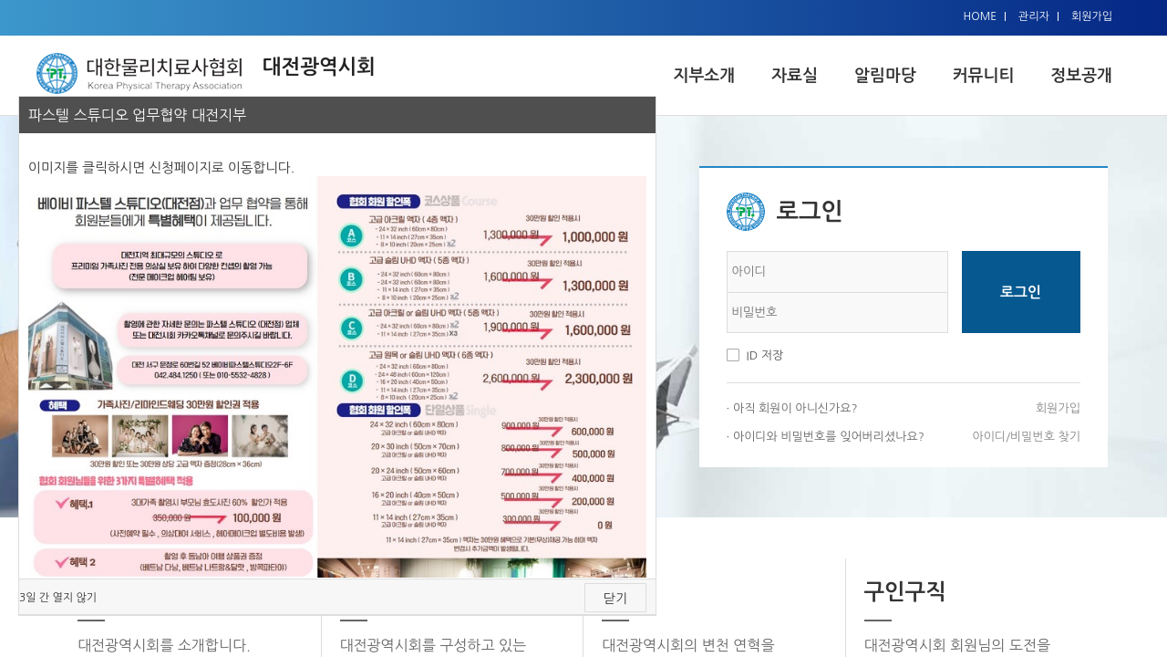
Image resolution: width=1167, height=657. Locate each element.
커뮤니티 (984, 76)
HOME (980, 16)
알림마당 (885, 76)
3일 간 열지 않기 (58, 597)
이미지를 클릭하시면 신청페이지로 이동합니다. (161, 167)
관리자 (1033, 16)
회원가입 (1091, 16)
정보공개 (1081, 76)
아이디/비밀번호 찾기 (1027, 437)
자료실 (794, 76)
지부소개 (704, 76)
